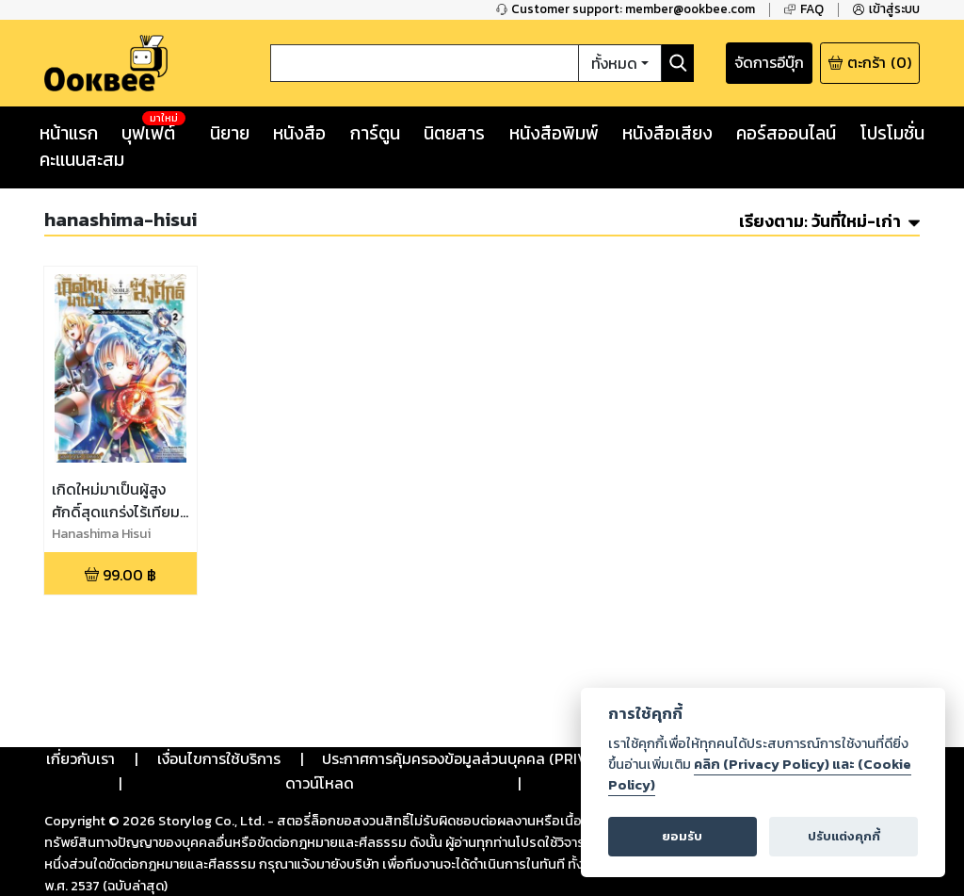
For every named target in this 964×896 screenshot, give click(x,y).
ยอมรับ (682, 836)
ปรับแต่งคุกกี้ (844, 836)
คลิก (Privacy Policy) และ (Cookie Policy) (759, 774)
